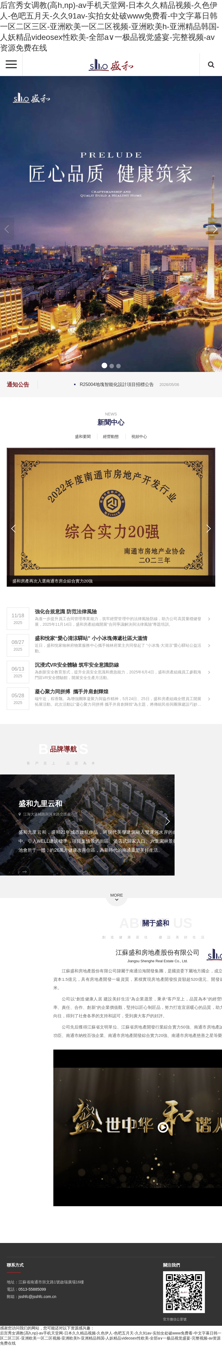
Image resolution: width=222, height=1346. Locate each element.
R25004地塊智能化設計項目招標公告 (129, 384)
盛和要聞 (83, 436)
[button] (215, 229)
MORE (116, 895)
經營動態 (111, 436)
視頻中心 (139, 436)
